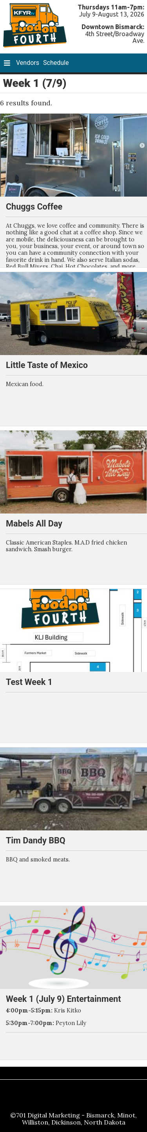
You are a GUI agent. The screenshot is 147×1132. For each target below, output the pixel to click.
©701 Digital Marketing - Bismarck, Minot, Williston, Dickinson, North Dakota (73, 1118)
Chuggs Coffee (34, 207)
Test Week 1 (29, 682)
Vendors (27, 62)
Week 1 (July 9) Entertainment (63, 999)
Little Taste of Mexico (47, 365)
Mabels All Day (34, 523)
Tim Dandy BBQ (35, 840)
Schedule (56, 62)
